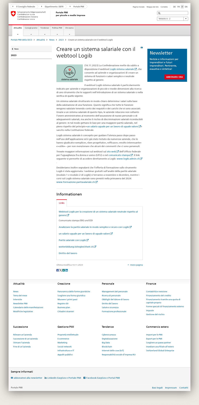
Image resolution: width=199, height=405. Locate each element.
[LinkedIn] (66, 270)
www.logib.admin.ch (128, 158)
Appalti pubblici (65, 354)
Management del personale (114, 291)
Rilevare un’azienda (22, 334)
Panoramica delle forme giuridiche (74, 291)
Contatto (164, 7)
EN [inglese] (186, 6)
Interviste (17, 299)
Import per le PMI (154, 334)
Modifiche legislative (23, 311)
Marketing (62, 342)
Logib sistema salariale (122, 69)
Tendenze (44, 28)
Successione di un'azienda (25, 338)
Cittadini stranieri (66, 311)
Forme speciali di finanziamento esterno (165, 306)
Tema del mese (20, 295)
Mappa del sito (153, 7)
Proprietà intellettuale (68, 334)
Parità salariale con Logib (72, 240)
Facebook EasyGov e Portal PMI (103, 377)
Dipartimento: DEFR (52, 6)
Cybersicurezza (109, 334)
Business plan (64, 307)
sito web (111, 151)
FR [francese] (178, 6)
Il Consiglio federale (24, 6)
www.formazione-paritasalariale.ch (75, 182)
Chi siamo (69, 28)
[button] (159, 13)
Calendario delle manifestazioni (28, 307)
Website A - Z (172, 18)
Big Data (106, 342)
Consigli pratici (31, 28)
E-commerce (63, 338)
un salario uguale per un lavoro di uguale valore (112, 126)
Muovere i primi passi (67, 299)
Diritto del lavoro (68, 253)
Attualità (18, 28)
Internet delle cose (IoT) (113, 350)
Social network (65, 346)
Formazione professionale (114, 311)
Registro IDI (63, 303)
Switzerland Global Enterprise (160, 350)
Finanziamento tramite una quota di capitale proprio (163, 301)
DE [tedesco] (174, 6)
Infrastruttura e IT (66, 350)
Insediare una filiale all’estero (160, 346)
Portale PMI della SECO (21, 39)
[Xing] (63, 270)
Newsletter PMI (20, 303)
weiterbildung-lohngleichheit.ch (76, 246)
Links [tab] (61, 202)
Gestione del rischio (155, 314)
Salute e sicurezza (110, 307)
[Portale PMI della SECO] (55, 15)
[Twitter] (60, 270)
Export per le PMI (154, 338)
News (51, 39)
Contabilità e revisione (156, 291)
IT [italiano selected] (182, 6)
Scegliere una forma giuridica (71, 295)
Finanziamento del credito (158, 295)
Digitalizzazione (109, 338)
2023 (61, 39)
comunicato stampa (119, 155)
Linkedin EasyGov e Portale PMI (64, 377)
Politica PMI (57, 28)
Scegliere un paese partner (158, 342)
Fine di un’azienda (22, 346)
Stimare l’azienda (21, 342)
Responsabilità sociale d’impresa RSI (119, 354)
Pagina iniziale (138, 7)
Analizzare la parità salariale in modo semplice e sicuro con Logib (94, 227)
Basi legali (157, 387)
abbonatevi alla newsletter (28, 377)
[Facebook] (57, 270)
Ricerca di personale (111, 295)
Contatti (183, 387)
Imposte (150, 310)
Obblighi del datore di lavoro (115, 299)
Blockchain (107, 346)
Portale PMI (77, 6)
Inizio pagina (136, 265)
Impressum (171, 387)
